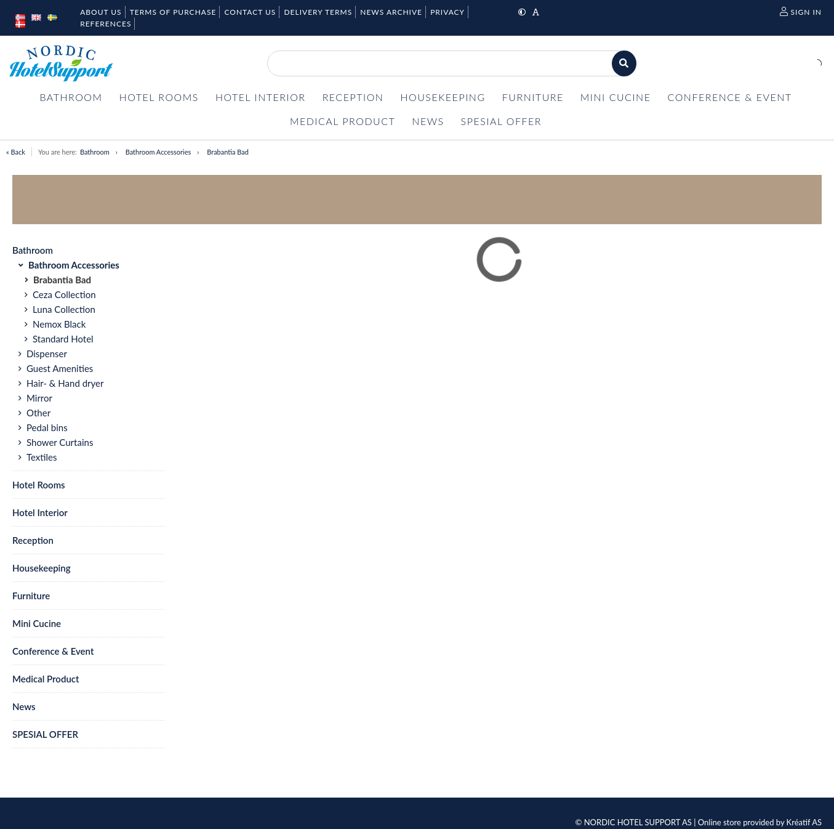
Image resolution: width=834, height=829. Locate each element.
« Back (15, 152)
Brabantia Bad (228, 152)
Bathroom (95, 152)
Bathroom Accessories (158, 152)
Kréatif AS (804, 822)
